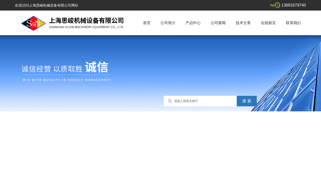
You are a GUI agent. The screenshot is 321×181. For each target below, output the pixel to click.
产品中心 (193, 23)
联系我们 (293, 23)
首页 (146, 23)
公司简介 (168, 23)
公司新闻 (218, 23)
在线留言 (268, 23)
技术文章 (243, 23)
